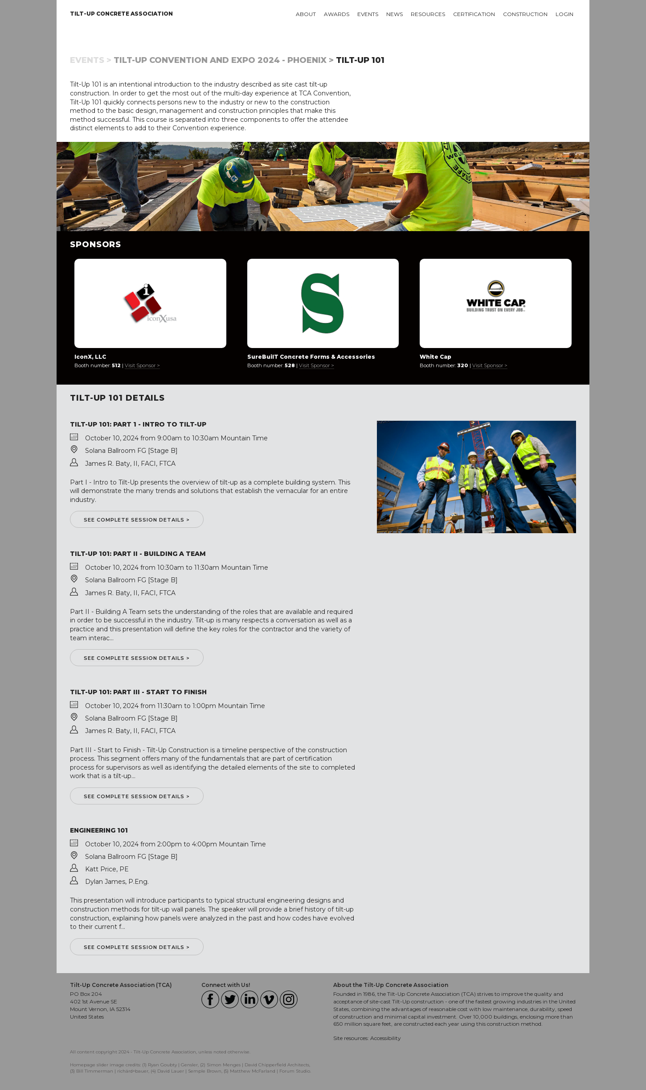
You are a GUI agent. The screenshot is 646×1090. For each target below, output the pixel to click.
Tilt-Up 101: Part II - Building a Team (138, 554)
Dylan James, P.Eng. (117, 882)
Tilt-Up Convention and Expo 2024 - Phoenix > (224, 60)
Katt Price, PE (107, 869)
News (394, 14)
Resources (428, 14)
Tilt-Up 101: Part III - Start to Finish (138, 692)
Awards (336, 14)
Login (564, 14)
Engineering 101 (99, 830)
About (306, 14)
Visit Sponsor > (142, 365)
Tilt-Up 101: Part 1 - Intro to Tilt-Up (138, 424)
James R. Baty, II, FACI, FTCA (130, 464)
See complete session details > (137, 520)
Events (367, 14)
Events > (90, 60)
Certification (474, 14)
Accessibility (385, 1038)
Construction (525, 14)
